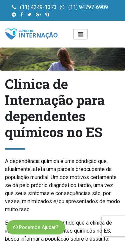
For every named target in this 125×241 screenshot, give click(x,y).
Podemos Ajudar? (35, 227)
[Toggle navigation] (80, 34)
